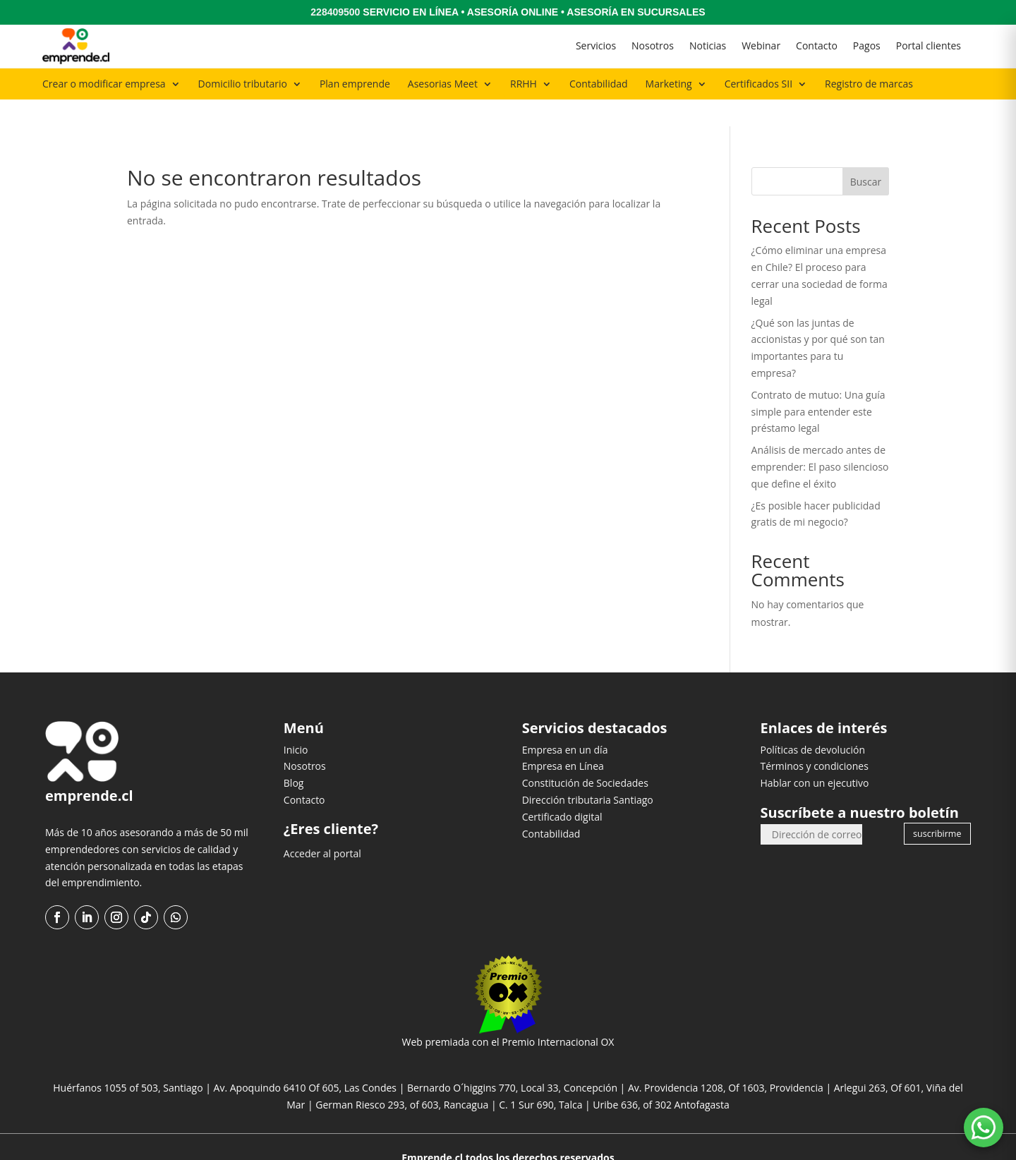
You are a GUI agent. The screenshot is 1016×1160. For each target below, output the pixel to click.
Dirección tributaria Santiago (587, 772)
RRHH (523, 83)
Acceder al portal (322, 826)
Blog (294, 756)
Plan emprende (355, 83)
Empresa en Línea (563, 739)
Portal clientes (928, 45)
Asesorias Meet (443, 83)
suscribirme (937, 806)
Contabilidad (598, 83)
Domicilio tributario (242, 83)
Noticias (707, 45)
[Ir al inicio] (75, 46)
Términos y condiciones (814, 739)
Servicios (596, 45)
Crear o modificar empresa (104, 83)
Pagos (867, 45)
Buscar (866, 155)
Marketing (669, 83)
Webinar (761, 45)
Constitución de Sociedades (585, 756)
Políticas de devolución (812, 722)
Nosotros (652, 45)
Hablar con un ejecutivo (814, 756)
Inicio (296, 722)
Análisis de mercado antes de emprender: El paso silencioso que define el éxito (820, 440)
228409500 (335, 12)
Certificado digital (562, 789)
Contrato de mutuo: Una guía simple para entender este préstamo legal (818, 384)
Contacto (816, 45)
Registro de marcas (869, 83)
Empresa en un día (565, 722)
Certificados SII (758, 83)
